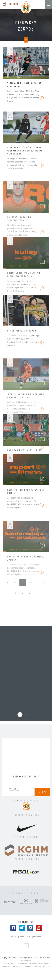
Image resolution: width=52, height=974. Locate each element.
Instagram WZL (30, 928)
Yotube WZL (39, 928)
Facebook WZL (13, 928)
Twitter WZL (22, 928)
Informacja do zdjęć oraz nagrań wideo (26, 936)
